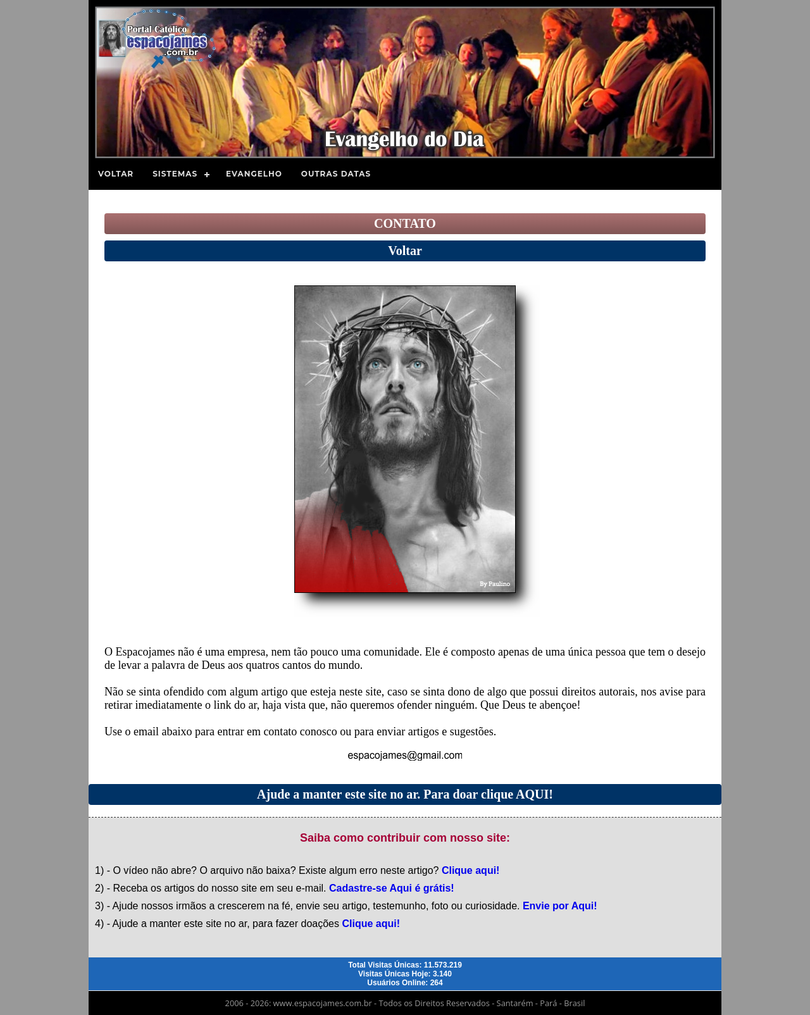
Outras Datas (336, 173)
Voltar (116, 173)
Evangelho (254, 173)
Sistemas (175, 173)
